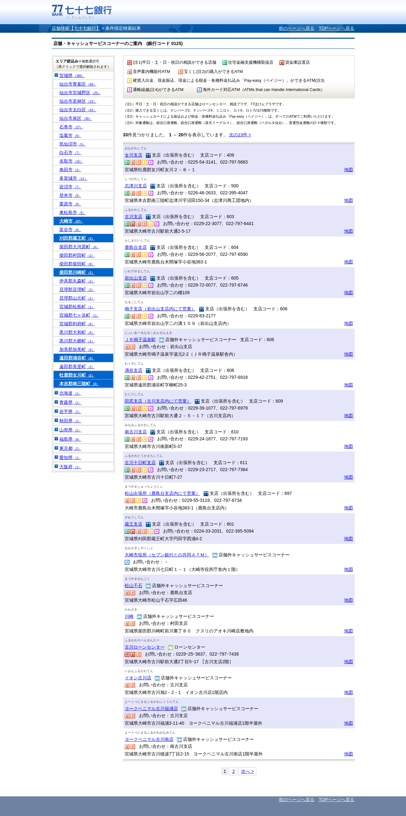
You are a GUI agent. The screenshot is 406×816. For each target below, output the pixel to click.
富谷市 (70, 229)
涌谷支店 (133, 370)
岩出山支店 (136, 278)
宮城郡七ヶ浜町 (79, 315)
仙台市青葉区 (77, 84)
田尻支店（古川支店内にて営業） (158, 401)
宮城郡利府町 (77, 323)
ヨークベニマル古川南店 (149, 739)
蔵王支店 (133, 524)
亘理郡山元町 (77, 298)
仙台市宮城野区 (80, 92)
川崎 (129, 616)
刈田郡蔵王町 (77, 238)
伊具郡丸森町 (77, 280)
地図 (348, 169)
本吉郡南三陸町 (79, 383)
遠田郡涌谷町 (77, 357)
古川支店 (133, 216)
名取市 (71, 161)
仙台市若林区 (77, 101)
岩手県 (70, 411)
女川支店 (133, 155)
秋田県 (70, 420)
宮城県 (72, 75)
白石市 (70, 152)
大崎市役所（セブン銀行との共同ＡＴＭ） (167, 554)
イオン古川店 (138, 677)
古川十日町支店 (140, 462)
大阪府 (70, 466)
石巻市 (71, 126)
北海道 (70, 393)
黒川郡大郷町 (77, 340)
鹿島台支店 (136, 247)
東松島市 (72, 212)
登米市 (70, 195)
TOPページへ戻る (337, 28)
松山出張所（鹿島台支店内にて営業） (162, 493)
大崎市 (71, 220)
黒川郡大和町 (77, 332)
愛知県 (70, 457)
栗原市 (70, 203)
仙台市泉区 (75, 118)
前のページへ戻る (296, 28)
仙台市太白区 (77, 109)
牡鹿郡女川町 (77, 375)
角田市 (70, 169)
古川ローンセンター (145, 647)
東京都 (70, 448)
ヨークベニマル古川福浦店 (151, 708)
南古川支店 (136, 431)
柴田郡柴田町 (77, 263)
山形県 (70, 429)
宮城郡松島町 (77, 306)
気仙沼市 (72, 143)
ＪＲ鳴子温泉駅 (140, 339)
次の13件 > (240, 134)
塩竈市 (70, 135)
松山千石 (133, 585)
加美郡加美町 (77, 349)
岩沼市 (70, 186)
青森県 (70, 402)
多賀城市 (73, 178)
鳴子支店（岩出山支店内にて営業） (160, 308)
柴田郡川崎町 (77, 272)
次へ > (247, 771)
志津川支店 (136, 185)
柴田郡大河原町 (79, 246)
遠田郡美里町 (77, 366)
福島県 (70, 439)
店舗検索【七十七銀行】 (76, 28)
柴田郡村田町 (77, 255)
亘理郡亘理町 (77, 289)
